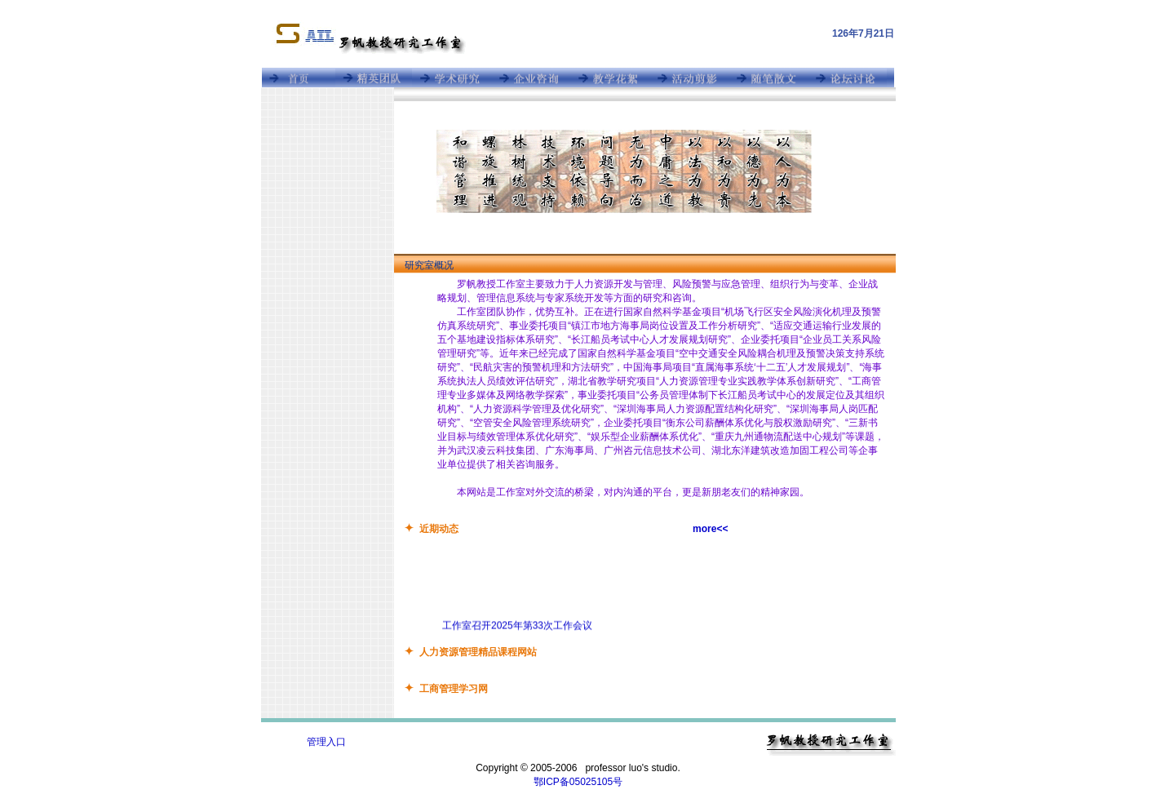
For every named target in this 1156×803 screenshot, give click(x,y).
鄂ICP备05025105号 (578, 781)
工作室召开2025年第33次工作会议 (517, 626)
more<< (710, 529)
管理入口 (326, 742)
